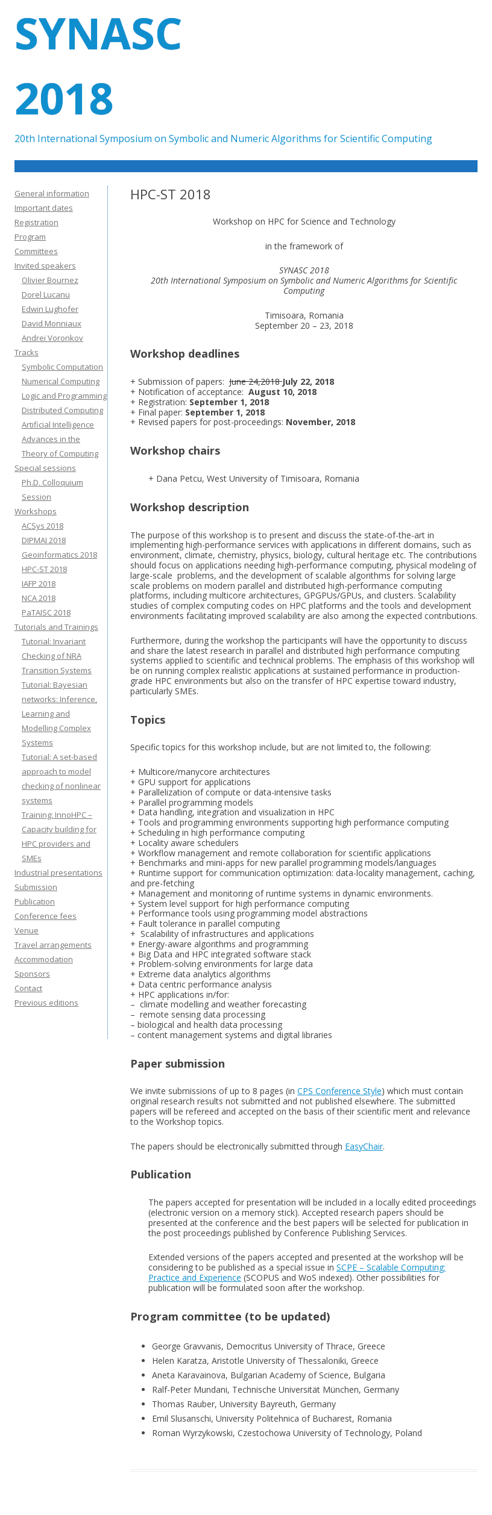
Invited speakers (45, 265)
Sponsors (32, 973)
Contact (28, 988)
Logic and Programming (64, 395)
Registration (36, 222)
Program (30, 236)
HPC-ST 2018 (44, 569)
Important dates (43, 207)
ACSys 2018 (42, 525)
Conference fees (45, 915)
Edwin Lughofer (50, 308)
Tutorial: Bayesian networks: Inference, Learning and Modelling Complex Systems (59, 713)
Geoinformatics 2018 (59, 554)
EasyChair (364, 1146)
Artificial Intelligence (58, 424)
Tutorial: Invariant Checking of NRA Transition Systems (57, 656)
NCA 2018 (38, 598)
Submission (35, 887)
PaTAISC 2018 (46, 612)
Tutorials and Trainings (56, 626)
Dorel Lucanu (46, 294)
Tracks (26, 352)
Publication (34, 901)
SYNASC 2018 (98, 65)
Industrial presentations (58, 872)
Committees (36, 251)
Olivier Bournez (50, 280)
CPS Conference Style (339, 1091)
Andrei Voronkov (52, 337)
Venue (26, 930)
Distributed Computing (62, 410)
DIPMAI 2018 (44, 540)
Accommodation (43, 959)
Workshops (35, 511)
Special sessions (45, 467)
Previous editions (46, 1002)
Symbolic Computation (62, 366)
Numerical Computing (60, 381)
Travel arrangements (53, 944)
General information (51, 193)
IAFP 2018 (38, 583)
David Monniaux (51, 323)
